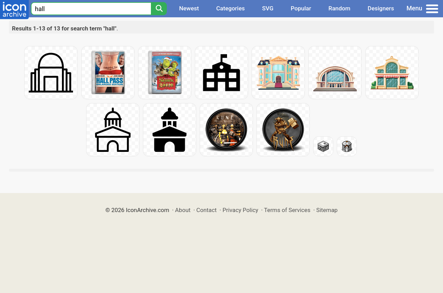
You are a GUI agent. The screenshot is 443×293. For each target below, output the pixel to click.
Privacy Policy (240, 210)
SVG (267, 8)
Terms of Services (287, 210)
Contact (206, 210)
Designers (381, 8)
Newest (189, 8)
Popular (301, 8)
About (183, 210)
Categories (230, 8)
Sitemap (327, 210)
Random (339, 8)
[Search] (159, 8)
